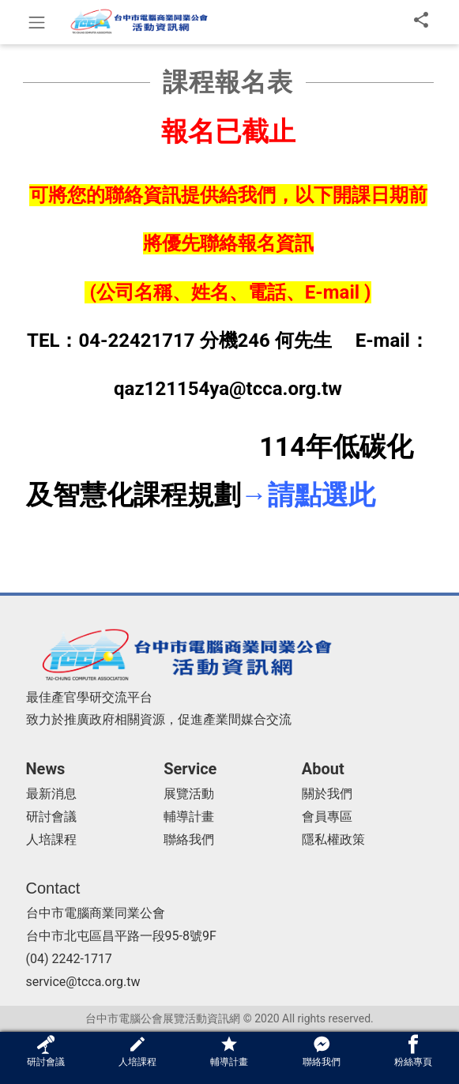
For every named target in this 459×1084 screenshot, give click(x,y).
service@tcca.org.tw (83, 981)
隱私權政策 (333, 839)
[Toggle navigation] (37, 22)
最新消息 (51, 793)
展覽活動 (189, 793)
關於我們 (327, 793)
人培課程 (51, 839)
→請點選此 (308, 494)
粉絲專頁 (413, 1051)
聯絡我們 (189, 839)
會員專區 (327, 816)
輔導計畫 (189, 816)
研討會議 (51, 816)
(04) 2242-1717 (69, 958)
